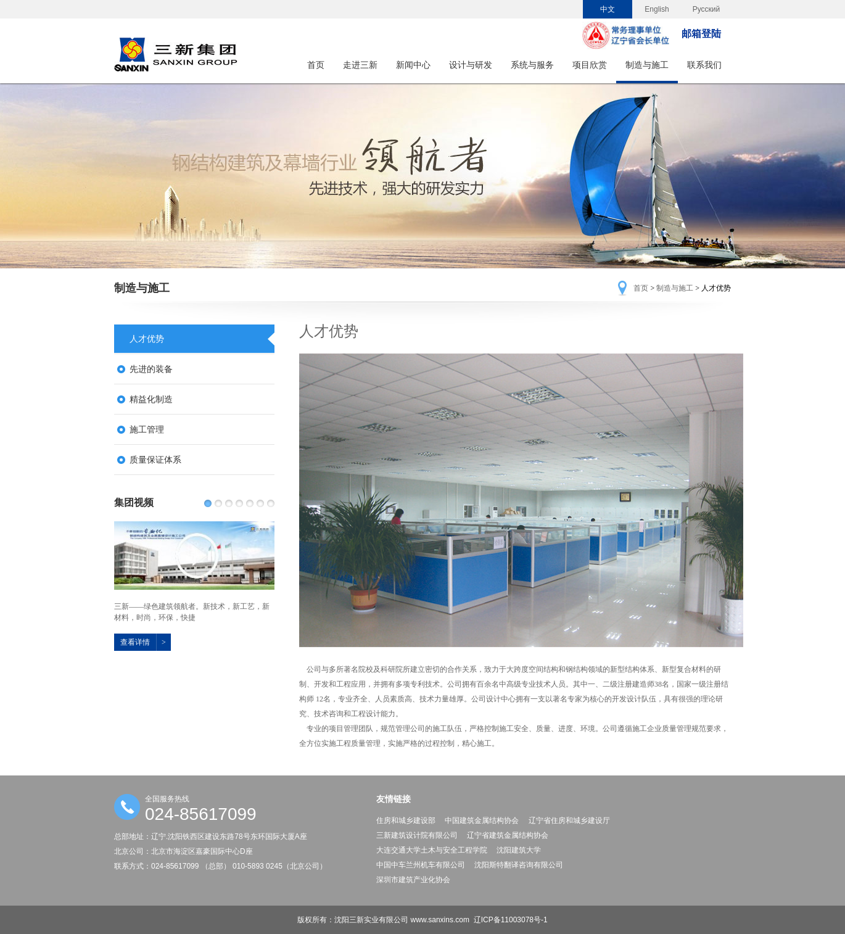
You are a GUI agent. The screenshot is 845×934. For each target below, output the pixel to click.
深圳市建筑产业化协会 (413, 879)
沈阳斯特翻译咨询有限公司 (518, 865)
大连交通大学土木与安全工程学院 (431, 850)
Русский (706, 9)
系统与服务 (532, 65)
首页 (315, 65)
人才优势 (147, 339)
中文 (607, 9)
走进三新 (360, 65)
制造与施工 (647, 65)
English (657, 9)
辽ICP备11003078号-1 (511, 919)
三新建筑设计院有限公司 (417, 835)
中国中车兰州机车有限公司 (420, 865)
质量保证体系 (155, 460)
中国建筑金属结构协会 (482, 820)
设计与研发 (470, 65)
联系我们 (704, 65)
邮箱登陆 (701, 33)
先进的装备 (151, 369)
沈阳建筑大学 (519, 850)
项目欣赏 (589, 65)
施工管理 (147, 429)
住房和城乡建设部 (405, 820)
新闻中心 (413, 65)
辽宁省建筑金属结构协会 (507, 835)
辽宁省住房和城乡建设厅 (569, 820)
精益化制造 (151, 399)
